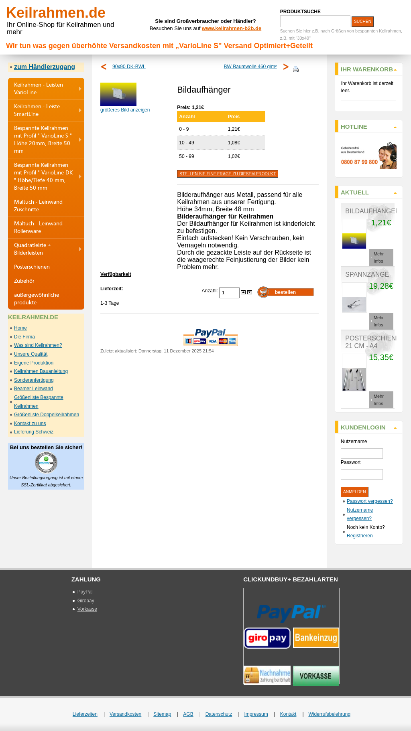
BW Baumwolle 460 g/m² (250, 66)
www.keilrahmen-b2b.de (231, 28)
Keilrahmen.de (56, 12)
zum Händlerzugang (44, 66)
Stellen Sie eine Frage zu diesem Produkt (227, 174)
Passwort (350, 462)
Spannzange (367, 274)
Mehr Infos (379, 257)
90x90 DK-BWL (129, 66)
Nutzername (354, 441)
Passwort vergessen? (370, 501)
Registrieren (360, 536)
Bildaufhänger (372, 211)
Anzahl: (210, 291)
